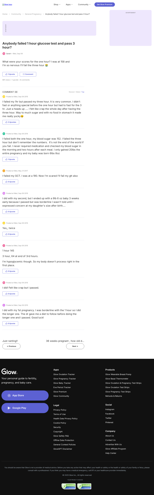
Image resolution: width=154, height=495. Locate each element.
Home (4, 14)
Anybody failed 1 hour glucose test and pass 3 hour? (67, 14)
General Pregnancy (33, 14)
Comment (28, 74)
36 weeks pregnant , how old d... (65, 340)
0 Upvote (10, 182)
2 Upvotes (10, 122)
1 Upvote (10, 74)
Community (16, 14)
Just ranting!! (10, 340)
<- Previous (11, 346)
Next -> (75, 346)
